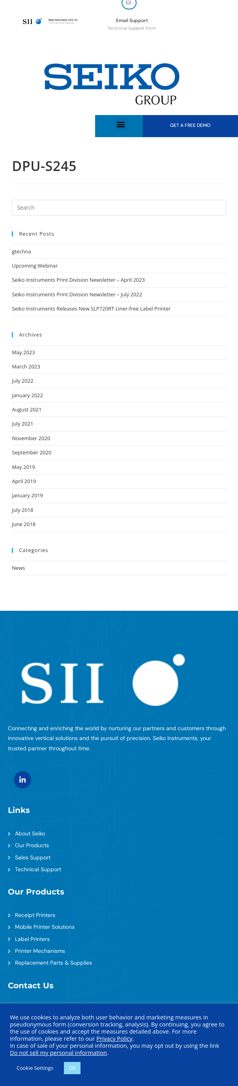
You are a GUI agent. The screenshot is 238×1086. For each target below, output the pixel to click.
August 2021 (26, 409)
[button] (120, 124)
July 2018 (22, 509)
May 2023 (23, 352)
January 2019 (27, 495)
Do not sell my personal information (58, 1052)
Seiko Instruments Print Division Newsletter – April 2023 (78, 279)
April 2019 (24, 481)
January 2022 (27, 395)
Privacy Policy (114, 1038)
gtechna (21, 251)
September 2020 (31, 452)
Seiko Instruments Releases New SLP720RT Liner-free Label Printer (91, 308)
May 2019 (23, 466)
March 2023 (26, 366)
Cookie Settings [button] (35, 1067)
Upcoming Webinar (35, 265)
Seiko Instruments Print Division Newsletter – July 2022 (77, 294)
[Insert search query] (119, 208)
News (18, 567)
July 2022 (22, 380)
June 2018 (24, 524)
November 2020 (31, 438)
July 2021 (22, 423)
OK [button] (72, 1067)
